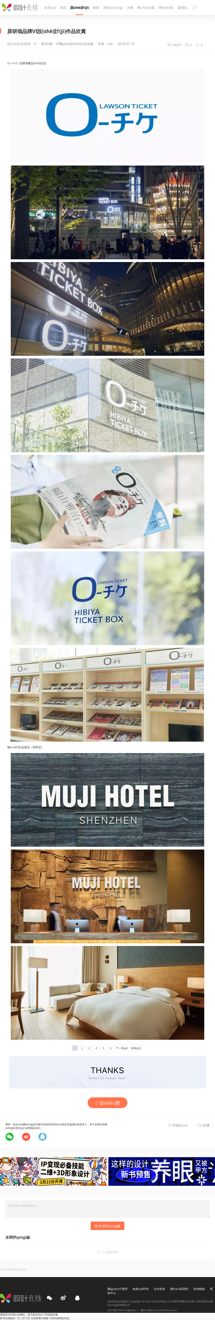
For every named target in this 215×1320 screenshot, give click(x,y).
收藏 (206, 1125)
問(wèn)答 (166, 7)
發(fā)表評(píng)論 (107, 1226)
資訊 (63, 7)
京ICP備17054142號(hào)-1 (124, 1310)
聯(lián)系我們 (179, 1289)
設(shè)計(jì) (79, 7)
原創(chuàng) (113, 7)
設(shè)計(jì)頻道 (19, 44)
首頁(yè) (50, 7)
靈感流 (182, 7)
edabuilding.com (162, 1301)
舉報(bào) (180, 1125)
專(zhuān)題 (146, 7)
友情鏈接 (199, 1289)
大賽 (130, 7)
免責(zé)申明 (140, 1289)
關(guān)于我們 (117, 1289)
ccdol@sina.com (167, 1310)
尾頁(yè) (135, 1048)
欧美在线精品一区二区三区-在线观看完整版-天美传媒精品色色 (34, 1318)
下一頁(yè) (122, 1048)
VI (35, 44)
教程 (96, 7)
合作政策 (159, 1289)
